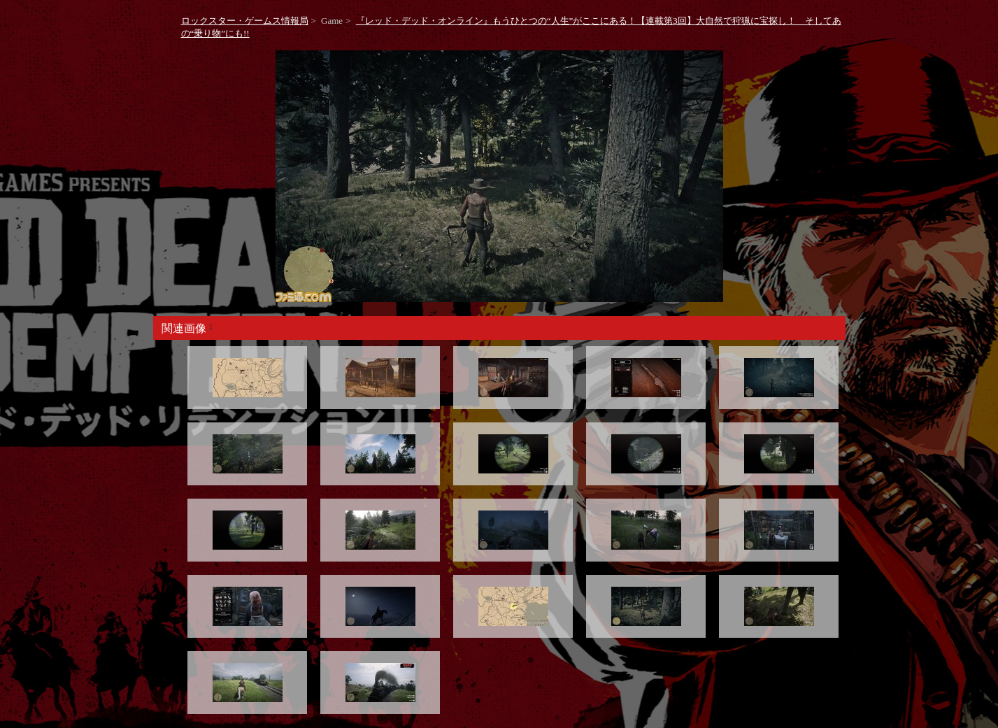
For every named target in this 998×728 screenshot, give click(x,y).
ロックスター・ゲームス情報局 (244, 20)
